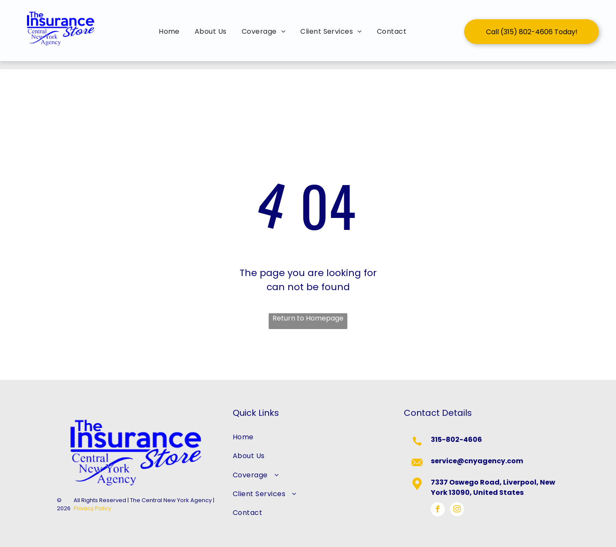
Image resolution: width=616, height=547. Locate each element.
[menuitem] (170, 31)
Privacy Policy (92, 508)
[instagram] (457, 510)
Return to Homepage (308, 318)
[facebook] (438, 510)
